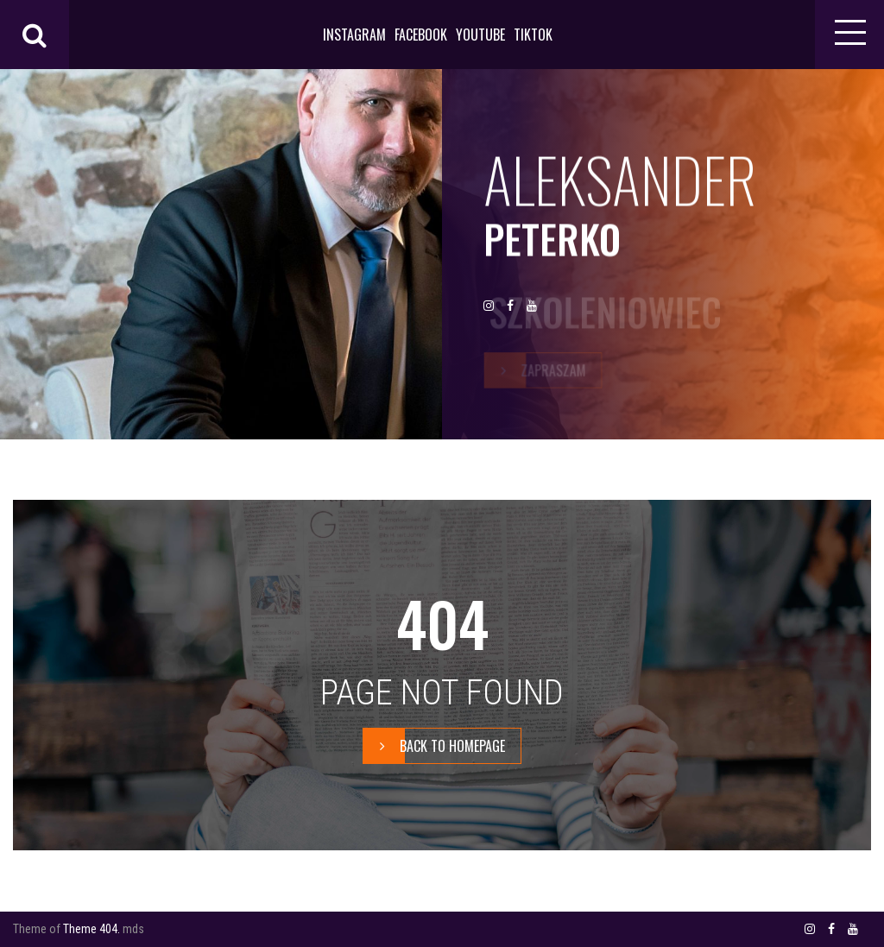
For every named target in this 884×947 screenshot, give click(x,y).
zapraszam (535, 371)
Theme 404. (91, 929)
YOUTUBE (480, 34)
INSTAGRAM (354, 34)
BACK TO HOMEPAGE (434, 746)
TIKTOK (533, 34)
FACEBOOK (421, 34)
